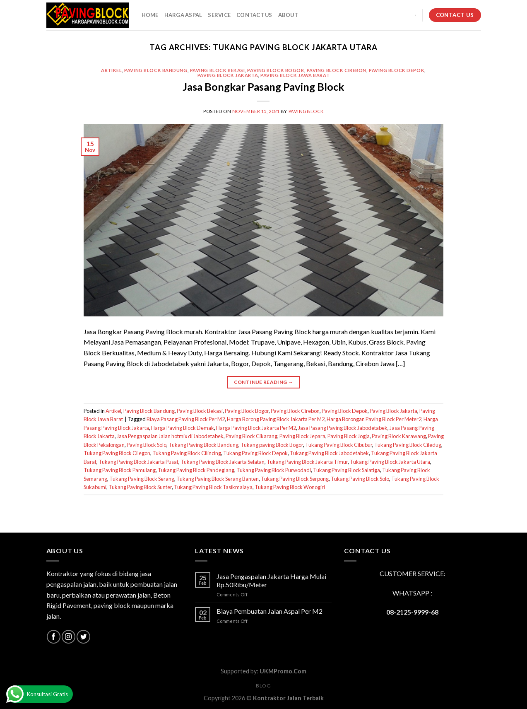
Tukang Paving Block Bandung (203, 444)
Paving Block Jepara (302, 436)
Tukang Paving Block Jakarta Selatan (222, 461)
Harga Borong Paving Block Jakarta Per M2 (276, 419)
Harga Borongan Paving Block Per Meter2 (374, 419)
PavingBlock (306, 111)
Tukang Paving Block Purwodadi (273, 470)
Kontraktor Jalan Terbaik (288, 698)
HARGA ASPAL (183, 15)
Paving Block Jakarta (227, 75)
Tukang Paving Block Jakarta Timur (307, 461)
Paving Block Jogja (348, 436)
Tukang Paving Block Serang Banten (217, 478)
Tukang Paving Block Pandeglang (196, 470)
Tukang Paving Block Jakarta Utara (390, 461)
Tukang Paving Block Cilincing (186, 453)
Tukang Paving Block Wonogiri (290, 487)
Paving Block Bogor (275, 70)
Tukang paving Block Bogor (272, 444)
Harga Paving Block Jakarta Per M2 (256, 427)
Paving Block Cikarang (251, 436)
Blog (263, 685)
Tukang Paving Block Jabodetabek (329, 453)
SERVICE (219, 15)
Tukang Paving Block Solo (360, 478)
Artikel (111, 70)
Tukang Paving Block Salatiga (346, 470)
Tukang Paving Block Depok (255, 453)
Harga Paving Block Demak (182, 427)
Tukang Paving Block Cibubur (338, 444)
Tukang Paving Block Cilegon (117, 453)
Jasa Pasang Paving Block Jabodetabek (342, 427)
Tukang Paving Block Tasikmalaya (213, 487)
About (288, 15)
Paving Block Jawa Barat (295, 75)
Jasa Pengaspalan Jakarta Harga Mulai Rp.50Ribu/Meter (271, 580)
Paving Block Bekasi (217, 70)
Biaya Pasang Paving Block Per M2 (186, 419)
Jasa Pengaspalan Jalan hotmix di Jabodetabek (170, 436)
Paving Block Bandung (155, 70)
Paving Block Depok (396, 70)
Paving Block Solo (146, 444)
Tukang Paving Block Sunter (140, 487)
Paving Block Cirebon (336, 70)
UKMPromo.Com (283, 671)
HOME (150, 15)
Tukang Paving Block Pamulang (120, 470)
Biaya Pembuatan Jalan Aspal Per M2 (269, 611)
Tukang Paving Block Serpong (295, 478)
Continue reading (264, 382)
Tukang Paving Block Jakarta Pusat (138, 461)
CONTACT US (254, 15)
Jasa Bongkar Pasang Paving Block (263, 86)
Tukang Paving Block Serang (141, 478)
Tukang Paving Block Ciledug (407, 444)
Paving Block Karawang (399, 436)
